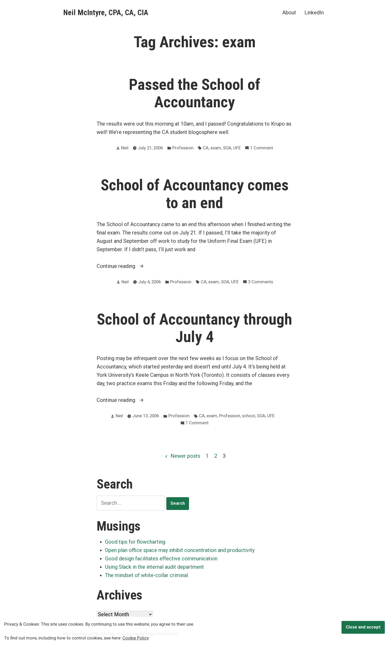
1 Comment (261, 148)
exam (215, 147)
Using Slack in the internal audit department (154, 567)
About (289, 12)
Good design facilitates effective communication (161, 558)
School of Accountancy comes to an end (194, 194)
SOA (227, 147)
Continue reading (131, 266)
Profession (182, 147)
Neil (124, 147)
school (248, 415)
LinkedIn (314, 12)
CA (206, 147)
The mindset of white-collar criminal (146, 575)
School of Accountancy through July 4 (194, 328)
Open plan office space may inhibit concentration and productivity (180, 550)
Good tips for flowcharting (135, 542)
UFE (237, 147)
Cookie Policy (135, 638)
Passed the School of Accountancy (194, 93)
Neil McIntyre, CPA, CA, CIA (105, 12)
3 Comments (260, 282)
